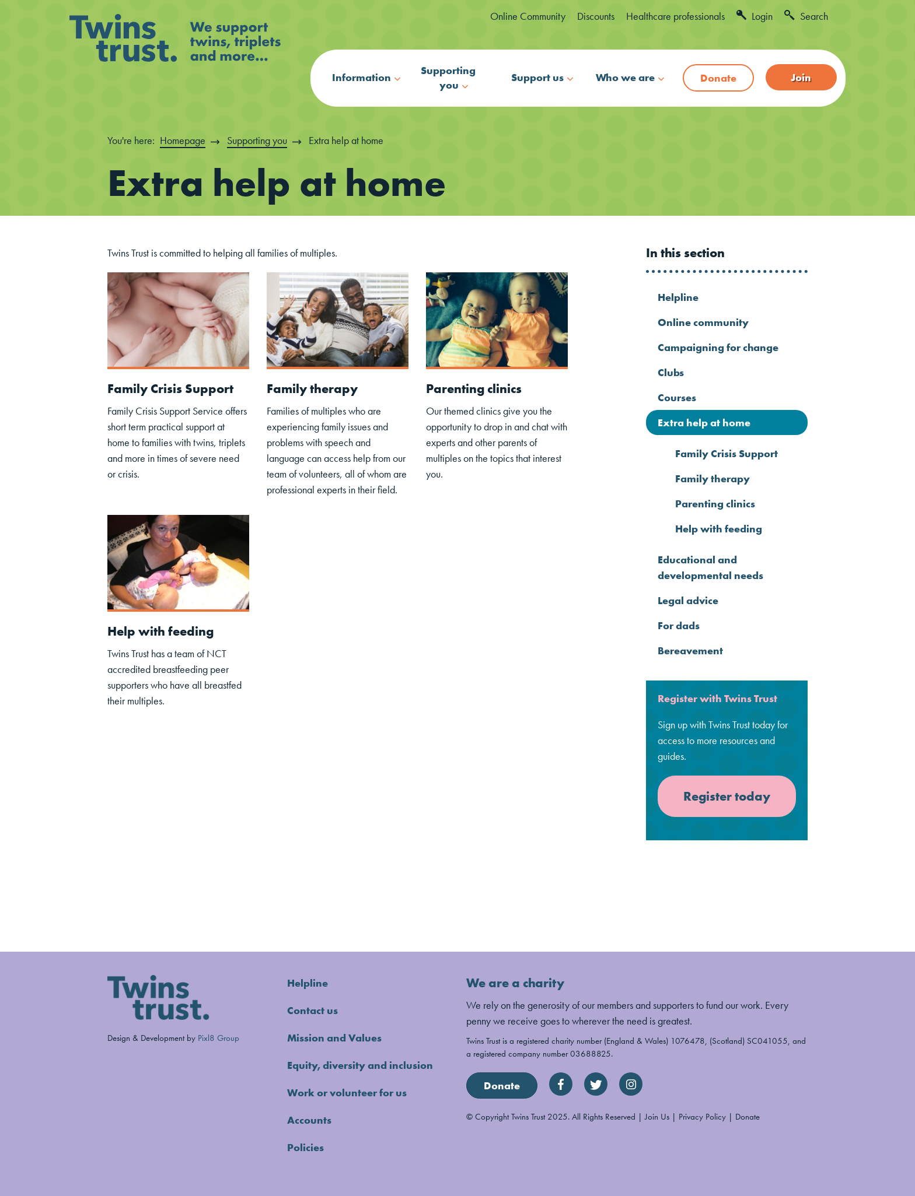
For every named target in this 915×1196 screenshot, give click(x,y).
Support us (537, 77)
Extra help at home (704, 422)
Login (754, 16)
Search (806, 16)
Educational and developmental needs (710, 567)
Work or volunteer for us (347, 1092)
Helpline (678, 297)
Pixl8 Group (218, 1037)
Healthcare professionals (675, 16)
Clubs (671, 372)
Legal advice (688, 600)
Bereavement (690, 650)
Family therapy (312, 388)
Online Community (527, 16)
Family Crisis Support (170, 388)
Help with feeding (160, 631)
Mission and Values (334, 1037)
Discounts (595, 16)
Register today (726, 796)
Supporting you (448, 78)
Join (801, 77)
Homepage (182, 140)
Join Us (657, 1116)
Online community (703, 322)
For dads (679, 625)
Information (361, 77)
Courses (677, 397)
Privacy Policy (702, 1116)
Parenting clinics (474, 388)
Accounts (309, 1120)
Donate (718, 78)
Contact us (312, 1010)
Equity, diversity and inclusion (360, 1065)
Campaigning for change (718, 347)
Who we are (625, 77)
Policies (305, 1147)
